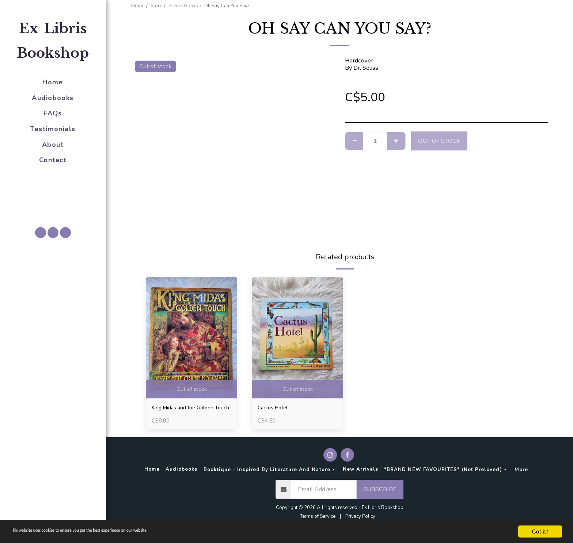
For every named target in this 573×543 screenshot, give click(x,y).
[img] (191, 337)
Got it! (540, 531)
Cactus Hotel (275, 408)
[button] (53, 197)
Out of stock (439, 141)
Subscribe (379, 499)
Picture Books (183, 6)
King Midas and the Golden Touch (188, 413)
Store (156, 6)
